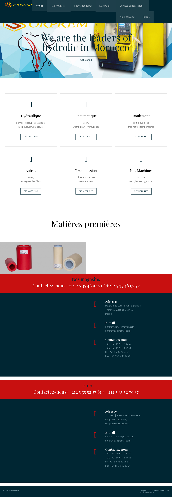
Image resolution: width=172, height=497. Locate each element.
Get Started (86, 59)
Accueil (39, 5)
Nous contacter (43, 16)
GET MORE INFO (31, 136)
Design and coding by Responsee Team (147, 491)
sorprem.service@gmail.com (119, 326)
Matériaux (104, 5)
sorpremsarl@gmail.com (117, 330)
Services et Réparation (129, 5)
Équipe (62, 16)
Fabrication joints (82, 5)
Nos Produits (57, 5)
